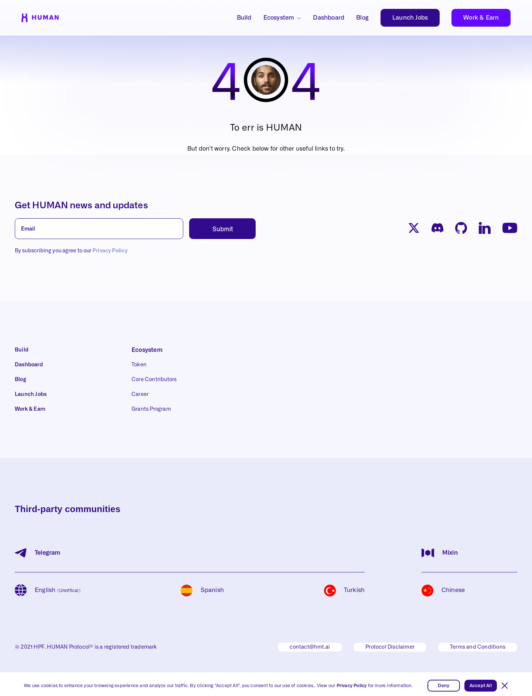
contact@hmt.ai (310, 647)
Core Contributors (154, 379)
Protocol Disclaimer (390, 647)
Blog (362, 18)
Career (140, 394)
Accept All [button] (481, 685)
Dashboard (328, 18)
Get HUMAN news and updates (81, 205)
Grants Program (151, 409)
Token (139, 364)
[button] (504, 685)
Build (244, 18)
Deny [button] (443, 685)
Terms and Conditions (477, 647)
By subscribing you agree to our (71, 250)
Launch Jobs (410, 18)
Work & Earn (481, 18)
